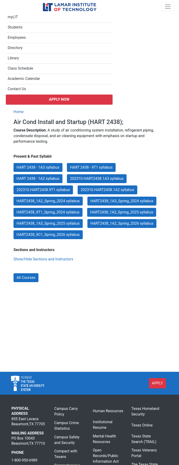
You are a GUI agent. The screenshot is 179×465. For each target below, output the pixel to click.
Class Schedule (20, 68)
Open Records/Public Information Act (106, 456)
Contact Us (17, 89)
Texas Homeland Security (145, 411)
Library (13, 58)
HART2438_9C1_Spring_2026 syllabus (48, 234)
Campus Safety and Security (66, 440)
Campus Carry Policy (66, 411)
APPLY (157, 383)
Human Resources (108, 411)
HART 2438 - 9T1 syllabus (91, 167)
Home (19, 112)
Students (15, 27)
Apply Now (59, 99)
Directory (15, 48)
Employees (17, 37)
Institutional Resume (102, 425)
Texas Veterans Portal (144, 453)
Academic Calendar (24, 78)
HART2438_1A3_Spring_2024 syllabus (122, 201)
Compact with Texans (65, 454)
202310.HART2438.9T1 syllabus (43, 190)
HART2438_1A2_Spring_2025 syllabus (121, 212)
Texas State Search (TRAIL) (143, 439)
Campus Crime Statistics (66, 426)
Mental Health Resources (104, 439)
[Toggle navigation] (167, 6)
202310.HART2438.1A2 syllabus (107, 190)
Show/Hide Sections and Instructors (43, 259)
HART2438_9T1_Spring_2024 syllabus (48, 212)
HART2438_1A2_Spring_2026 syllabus (122, 223)
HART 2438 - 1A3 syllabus (38, 167)
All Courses (26, 277)
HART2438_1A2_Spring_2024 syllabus (48, 201)
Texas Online (142, 425)
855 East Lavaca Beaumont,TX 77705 (28, 421)
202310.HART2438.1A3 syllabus (97, 178)
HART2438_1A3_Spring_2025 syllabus (48, 223)
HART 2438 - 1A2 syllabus (38, 178)
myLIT (13, 17)
